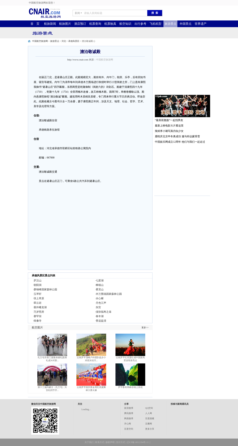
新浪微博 (128, 408)
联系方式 (99, 442)
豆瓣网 (148, 423)
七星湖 (100, 280)
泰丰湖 (100, 316)
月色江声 (101, 302)
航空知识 (125, 23)
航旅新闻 (50, 23)
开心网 (127, 423)
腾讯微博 (128, 413)
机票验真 (110, 23)
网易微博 (128, 418)
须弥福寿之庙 (103, 311)
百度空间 (128, 429)
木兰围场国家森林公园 (109, 294)
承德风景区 (73, 41)
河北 (64, 41)
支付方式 (120, 442)
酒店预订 (80, 23)
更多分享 (149, 429)
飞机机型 (155, 23)
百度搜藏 (149, 418)
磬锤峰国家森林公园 (45, 289)
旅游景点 (170, 23)
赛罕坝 (37, 316)
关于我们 (89, 442)
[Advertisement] (182, 69)
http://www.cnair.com (77, 59)
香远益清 (101, 320)
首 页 (34, 23)
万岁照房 (39, 311)
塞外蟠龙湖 (40, 307)
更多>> (145, 327)
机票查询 (95, 23)
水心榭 (100, 298)
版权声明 (110, 442)
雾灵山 (100, 289)
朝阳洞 (37, 285)
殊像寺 (37, 320)
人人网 (148, 413)
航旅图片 (65, 23)
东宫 (98, 307)
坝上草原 (39, 298)
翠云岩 (37, 302)
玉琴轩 (37, 294)
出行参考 (140, 23)
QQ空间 (149, 408)
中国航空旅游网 (40, 41)
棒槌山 (100, 285)
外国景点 (186, 23)
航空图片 (37, 327)
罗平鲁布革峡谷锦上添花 (130, 387)
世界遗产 (201, 23)
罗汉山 (37, 280)
